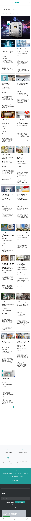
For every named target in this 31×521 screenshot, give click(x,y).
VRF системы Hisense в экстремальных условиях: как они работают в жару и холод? (23, 344)
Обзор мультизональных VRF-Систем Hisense (8, 342)
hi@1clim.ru (16, 505)
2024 (14, 13)
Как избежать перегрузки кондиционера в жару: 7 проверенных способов (8, 235)
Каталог (3, 490)
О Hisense (3, 486)
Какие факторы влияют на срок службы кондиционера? (23, 85)
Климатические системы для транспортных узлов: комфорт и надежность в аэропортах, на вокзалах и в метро (7, 158)
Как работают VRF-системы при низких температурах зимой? (22, 50)
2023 (17, 13)
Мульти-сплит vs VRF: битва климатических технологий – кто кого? (23, 234)
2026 (7, 13)
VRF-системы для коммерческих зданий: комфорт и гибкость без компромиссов (7, 86)
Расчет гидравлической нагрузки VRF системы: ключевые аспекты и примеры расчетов (23, 304)
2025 (10, 13)
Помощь (3, 493)
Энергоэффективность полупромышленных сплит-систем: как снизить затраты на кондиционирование (8, 266)
